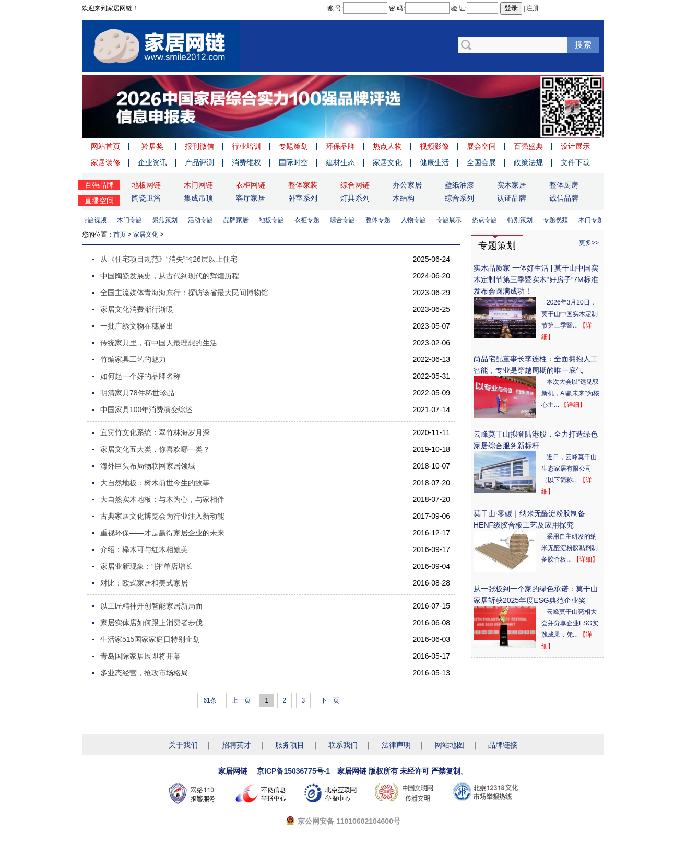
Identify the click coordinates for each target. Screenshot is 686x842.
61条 (209, 700)
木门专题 (132, 220)
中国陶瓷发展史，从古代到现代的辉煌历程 (169, 276)
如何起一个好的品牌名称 (140, 376)
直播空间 (99, 200)
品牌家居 (239, 220)
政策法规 (528, 162)
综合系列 (459, 198)
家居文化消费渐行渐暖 (136, 309)
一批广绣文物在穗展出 (136, 326)
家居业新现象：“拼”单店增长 (146, 566)
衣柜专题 (310, 220)
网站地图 (449, 745)
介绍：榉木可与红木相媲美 (144, 549)
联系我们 (343, 745)
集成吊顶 (198, 198)
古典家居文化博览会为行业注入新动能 (162, 516)
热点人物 (387, 146)
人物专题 (416, 220)
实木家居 (511, 185)
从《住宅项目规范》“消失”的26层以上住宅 (169, 259)
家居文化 (387, 162)
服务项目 (289, 745)
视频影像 (434, 146)
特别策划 (523, 220)
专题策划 (293, 146)
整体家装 (302, 185)
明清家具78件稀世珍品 (137, 393)
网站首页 (105, 146)
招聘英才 (236, 745)
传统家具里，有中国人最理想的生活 (158, 342)
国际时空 (293, 162)
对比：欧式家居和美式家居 (144, 583)
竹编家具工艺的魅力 (133, 359)
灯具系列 (355, 198)
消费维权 (246, 162)
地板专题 (274, 220)
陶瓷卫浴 (146, 198)
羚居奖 (152, 146)
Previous (92, 106)
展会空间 (481, 146)
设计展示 (575, 146)
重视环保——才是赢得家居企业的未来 (162, 533)
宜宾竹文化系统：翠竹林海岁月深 (155, 432)
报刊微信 (199, 146)
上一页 (241, 700)
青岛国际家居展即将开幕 (140, 656)
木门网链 (198, 185)
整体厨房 (563, 185)
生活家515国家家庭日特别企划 (150, 639)
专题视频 (97, 220)
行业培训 (246, 146)
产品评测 (199, 162)
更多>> (589, 243)
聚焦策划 (168, 220)
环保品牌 (340, 146)
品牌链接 (502, 745)
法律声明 (396, 745)
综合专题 (345, 220)
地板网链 (146, 185)
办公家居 (407, 185)
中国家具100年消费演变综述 (146, 409)
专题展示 (452, 220)
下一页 (330, 700)
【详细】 (573, 404)
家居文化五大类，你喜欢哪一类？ (155, 449)
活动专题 (203, 220)
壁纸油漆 (459, 185)
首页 (119, 234)
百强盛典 (528, 146)
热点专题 (487, 220)
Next (593, 106)
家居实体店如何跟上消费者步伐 (151, 622)
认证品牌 (511, 198)
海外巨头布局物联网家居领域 (147, 466)
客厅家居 (250, 198)
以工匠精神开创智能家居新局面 (151, 606)
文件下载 (575, 162)
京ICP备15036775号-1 (293, 771)
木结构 (404, 198)
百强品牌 (99, 185)
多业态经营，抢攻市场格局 (144, 673)
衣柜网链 (250, 185)
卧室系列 (302, 198)
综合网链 (355, 185)
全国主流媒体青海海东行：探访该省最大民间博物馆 (184, 292)
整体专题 (381, 220)
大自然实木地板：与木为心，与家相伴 (162, 499)
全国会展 (481, 162)
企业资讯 (152, 162)
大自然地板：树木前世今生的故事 (155, 482)
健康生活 (434, 162)
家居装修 (105, 162)
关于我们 (183, 745)
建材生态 (340, 162)
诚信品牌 (563, 198)
